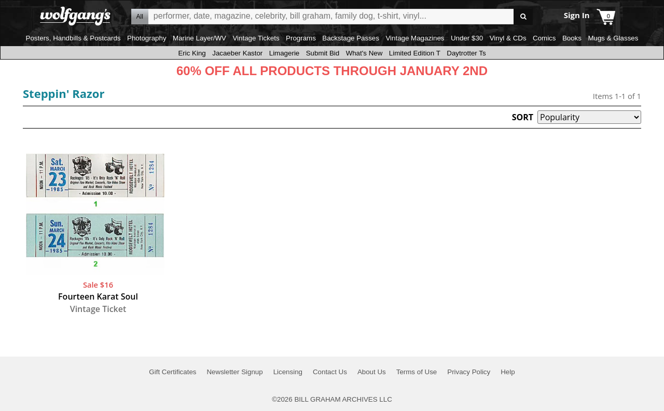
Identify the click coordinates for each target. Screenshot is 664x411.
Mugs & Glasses (613, 38)
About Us (371, 372)
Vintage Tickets (255, 38)
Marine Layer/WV (199, 38)
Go (523, 17)
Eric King (191, 53)
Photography (147, 38)
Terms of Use (416, 372)
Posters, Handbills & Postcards (73, 38)
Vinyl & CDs (508, 38)
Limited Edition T (414, 53)
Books (572, 38)
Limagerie (284, 53)
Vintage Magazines (414, 38)
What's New (364, 53)
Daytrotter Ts (466, 53)
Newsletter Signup (234, 372)
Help (508, 372)
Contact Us (330, 372)
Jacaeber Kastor (237, 53)
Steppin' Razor (63, 93)
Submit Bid (322, 53)
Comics (544, 38)
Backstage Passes (350, 38)
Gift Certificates (172, 372)
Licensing (287, 372)
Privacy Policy (468, 372)
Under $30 (467, 38)
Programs (301, 38)
